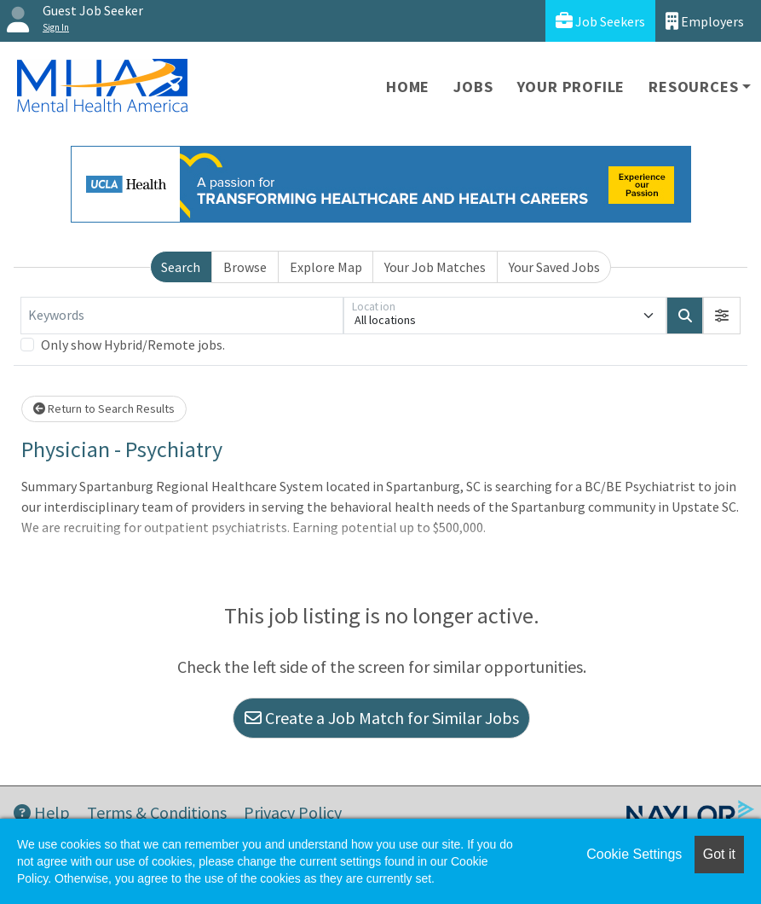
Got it (719, 854)
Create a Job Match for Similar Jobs (382, 717)
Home (408, 86)
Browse (245, 266)
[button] (722, 315)
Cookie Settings (634, 854)
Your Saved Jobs (554, 266)
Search (180, 266)
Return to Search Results (104, 408)
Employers (705, 21)
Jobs (473, 86)
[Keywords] (181, 315)
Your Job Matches (435, 266)
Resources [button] (693, 86)
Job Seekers (600, 21)
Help (42, 812)
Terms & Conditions (157, 812)
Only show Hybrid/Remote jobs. (133, 344)
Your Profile (571, 86)
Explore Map (326, 266)
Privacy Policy (293, 812)
